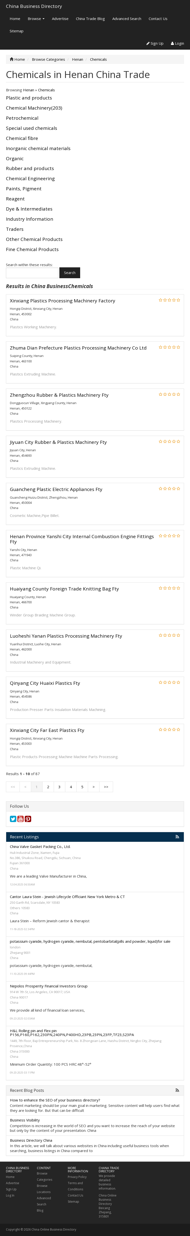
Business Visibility (25, 1120)
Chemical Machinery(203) (34, 108)
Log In (10, 1195)
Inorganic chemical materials (38, 148)
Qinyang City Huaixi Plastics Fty (45, 683)
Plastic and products (29, 98)
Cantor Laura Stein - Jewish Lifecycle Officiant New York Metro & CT (67, 896)
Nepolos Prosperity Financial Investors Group (49, 985)
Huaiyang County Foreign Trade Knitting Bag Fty (64, 589)
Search (69, 272)
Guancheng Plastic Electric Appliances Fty (56, 489)
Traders (15, 229)
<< (13, 786)
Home (15, 18)
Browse (36, 18)
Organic (15, 158)
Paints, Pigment (24, 188)
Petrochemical (22, 118)
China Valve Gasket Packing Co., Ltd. (40, 846)
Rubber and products (30, 168)
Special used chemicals (31, 128)
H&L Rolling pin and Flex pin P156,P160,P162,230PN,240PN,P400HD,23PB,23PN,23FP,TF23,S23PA (72, 1032)
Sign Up (155, 43)
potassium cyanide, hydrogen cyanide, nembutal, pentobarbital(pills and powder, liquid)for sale (90, 941)
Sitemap (17, 30)
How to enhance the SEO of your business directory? (55, 1100)
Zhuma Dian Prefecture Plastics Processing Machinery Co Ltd (78, 348)
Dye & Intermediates (29, 209)
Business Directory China (31, 1140)
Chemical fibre (22, 138)
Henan (28, 89)
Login (177, 43)
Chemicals (46, 89)
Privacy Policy (77, 1177)
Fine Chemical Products (32, 249)
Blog (40, 1210)
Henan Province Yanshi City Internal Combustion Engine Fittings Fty (82, 539)
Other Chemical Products (34, 239)
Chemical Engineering (30, 178)
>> (106, 786)
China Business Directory (34, 6)
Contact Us (158, 18)
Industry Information (29, 219)
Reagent (15, 199)
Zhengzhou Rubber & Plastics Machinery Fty (59, 395)
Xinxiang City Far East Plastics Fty (47, 730)
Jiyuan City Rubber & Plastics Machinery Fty (58, 442)
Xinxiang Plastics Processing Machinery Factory (62, 300)
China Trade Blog (90, 18)
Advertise (60, 18)
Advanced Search (126, 18)
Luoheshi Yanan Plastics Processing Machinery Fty (66, 636)
